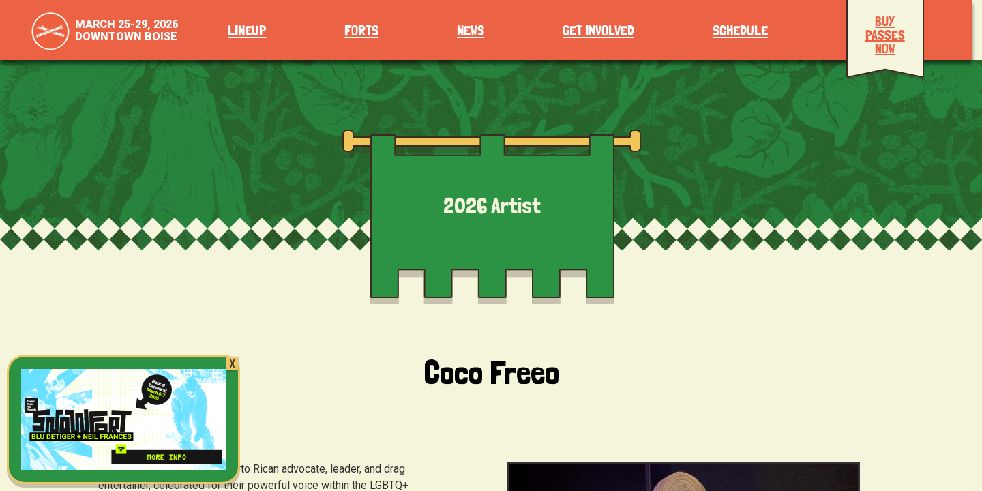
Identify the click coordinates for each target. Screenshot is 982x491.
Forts (361, 31)
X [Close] (232, 363)
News (470, 31)
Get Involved (598, 31)
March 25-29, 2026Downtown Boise (126, 30)
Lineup (247, 31)
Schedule (740, 31)
